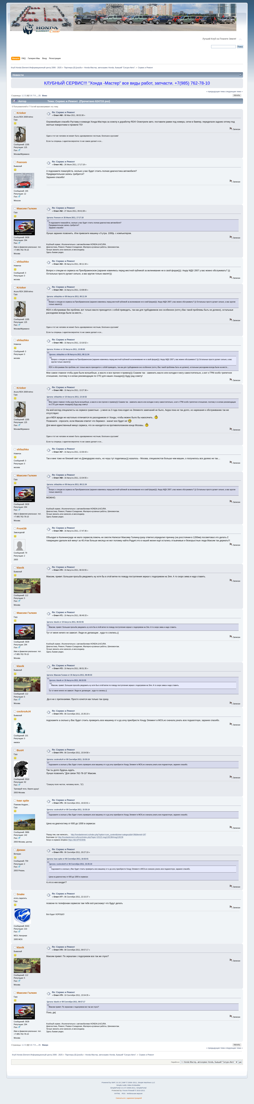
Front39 (22, 528)
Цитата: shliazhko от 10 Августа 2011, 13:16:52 (67, 397)
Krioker (21, 112)
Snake (21, 894)
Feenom (22, 162)
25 (39, 95)
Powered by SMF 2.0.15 (111, 1082)
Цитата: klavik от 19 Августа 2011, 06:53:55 (65, 622)
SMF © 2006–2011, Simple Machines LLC (138, 1082)
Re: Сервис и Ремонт (63, 112)
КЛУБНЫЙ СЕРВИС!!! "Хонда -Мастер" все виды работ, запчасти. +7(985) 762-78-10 (127, 83)
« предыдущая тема (215, 91)
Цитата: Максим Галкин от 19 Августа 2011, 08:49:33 (69, 675)
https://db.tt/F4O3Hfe (76, 840)
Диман (21, 849)
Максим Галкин (27, 208)
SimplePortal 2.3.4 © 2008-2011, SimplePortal (128, 1088)
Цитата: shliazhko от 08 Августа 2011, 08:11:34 (67, 296)
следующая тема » (234, 91)
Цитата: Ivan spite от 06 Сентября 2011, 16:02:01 (68, 859)
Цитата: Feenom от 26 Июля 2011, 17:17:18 (65, 218)
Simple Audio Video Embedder (128, 1085)
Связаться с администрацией (129, 1098)
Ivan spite (23, 800)
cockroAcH (24, 711)
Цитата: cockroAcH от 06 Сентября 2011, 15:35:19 (68, 759)
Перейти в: (175, 1062)
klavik (20, 567)
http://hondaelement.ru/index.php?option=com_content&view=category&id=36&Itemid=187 (108, 834)
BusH (20, 750)
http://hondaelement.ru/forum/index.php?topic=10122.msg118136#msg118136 (90, 837)
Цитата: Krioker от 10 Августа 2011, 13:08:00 (66, 349)
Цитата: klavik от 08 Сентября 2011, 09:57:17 (66, 1002)
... (37, 95)
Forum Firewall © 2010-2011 (134, 1090)
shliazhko (23, 261)
